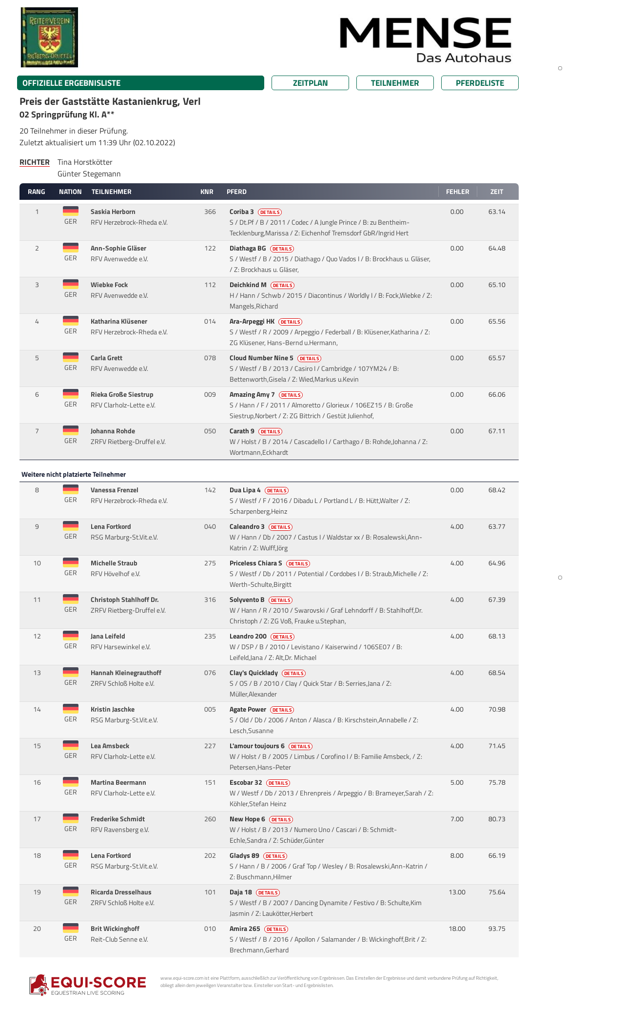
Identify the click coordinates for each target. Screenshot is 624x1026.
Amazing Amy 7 (267, 394)
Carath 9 (257, 431)
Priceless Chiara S (271, 563)
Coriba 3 (257, 211)
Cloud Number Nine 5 (276, 357)
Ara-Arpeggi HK (267, 321)
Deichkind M (263, 284)
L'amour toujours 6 (272, 745)
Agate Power (263, 709)
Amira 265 (260, 928)
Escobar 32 (261, 782)
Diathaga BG (263, 248)
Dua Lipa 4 (260, 489)
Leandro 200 (263, 636)
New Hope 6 (262, 818)
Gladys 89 (259, 855)
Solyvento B (262, 599)
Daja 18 (256, 892)
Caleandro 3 (262, 526)
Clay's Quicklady (269, 672)
